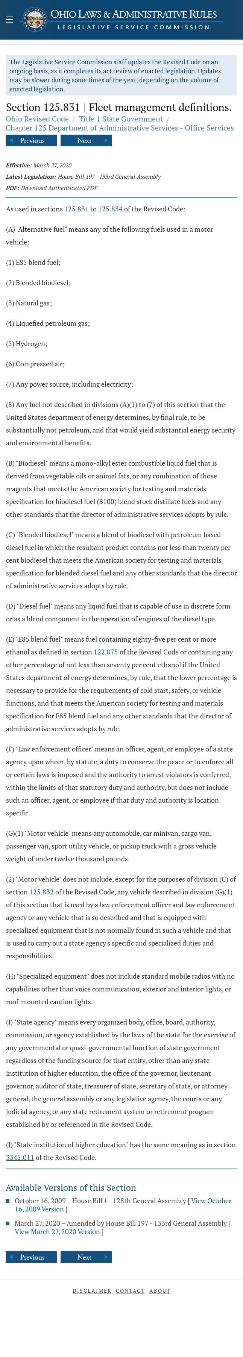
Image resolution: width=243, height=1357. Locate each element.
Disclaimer (92, 1290)
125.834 (110, 208)
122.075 (106, 651)
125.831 (76, 208)
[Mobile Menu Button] (9, 20)
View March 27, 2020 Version (57, 1231)
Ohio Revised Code (37, 119)
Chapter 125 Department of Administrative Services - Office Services (120, 128)
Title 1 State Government (121, 119)
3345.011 (20, 1157)
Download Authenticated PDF (59, 187)
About (160, 1290)
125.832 (41, 891)
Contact (130, 1290)
